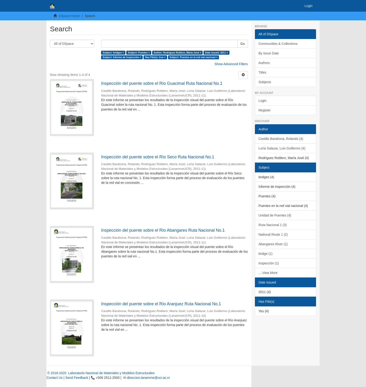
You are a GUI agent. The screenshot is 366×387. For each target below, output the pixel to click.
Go (242, 44)
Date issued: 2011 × (216, 52)
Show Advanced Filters (231, 64)
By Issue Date (269, 53)
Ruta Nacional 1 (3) (273, 225)
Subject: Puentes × (139, 52)
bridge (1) (266, 254)
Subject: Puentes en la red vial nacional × (193, 57)
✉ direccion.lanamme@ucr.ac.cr (146, 378)
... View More (268, 273)
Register (265, 110)
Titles (262, 72)
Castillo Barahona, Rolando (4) (281, 139)
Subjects (265, 82)
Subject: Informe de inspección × (122, 57)
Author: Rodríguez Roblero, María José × (177, 52)
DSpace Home (69, 16)
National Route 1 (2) (273, 234)
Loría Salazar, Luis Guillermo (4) (282, 148)
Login (263, 101)
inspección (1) (269, 263)
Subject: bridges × (113, 52)
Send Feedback (76, 378)
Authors (264, 63)
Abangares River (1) (273, 244)
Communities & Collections (278, 44)
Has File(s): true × (155, 57)
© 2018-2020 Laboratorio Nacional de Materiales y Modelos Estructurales (100, 373)
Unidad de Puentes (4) (275, 215)
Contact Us (54, 378)
